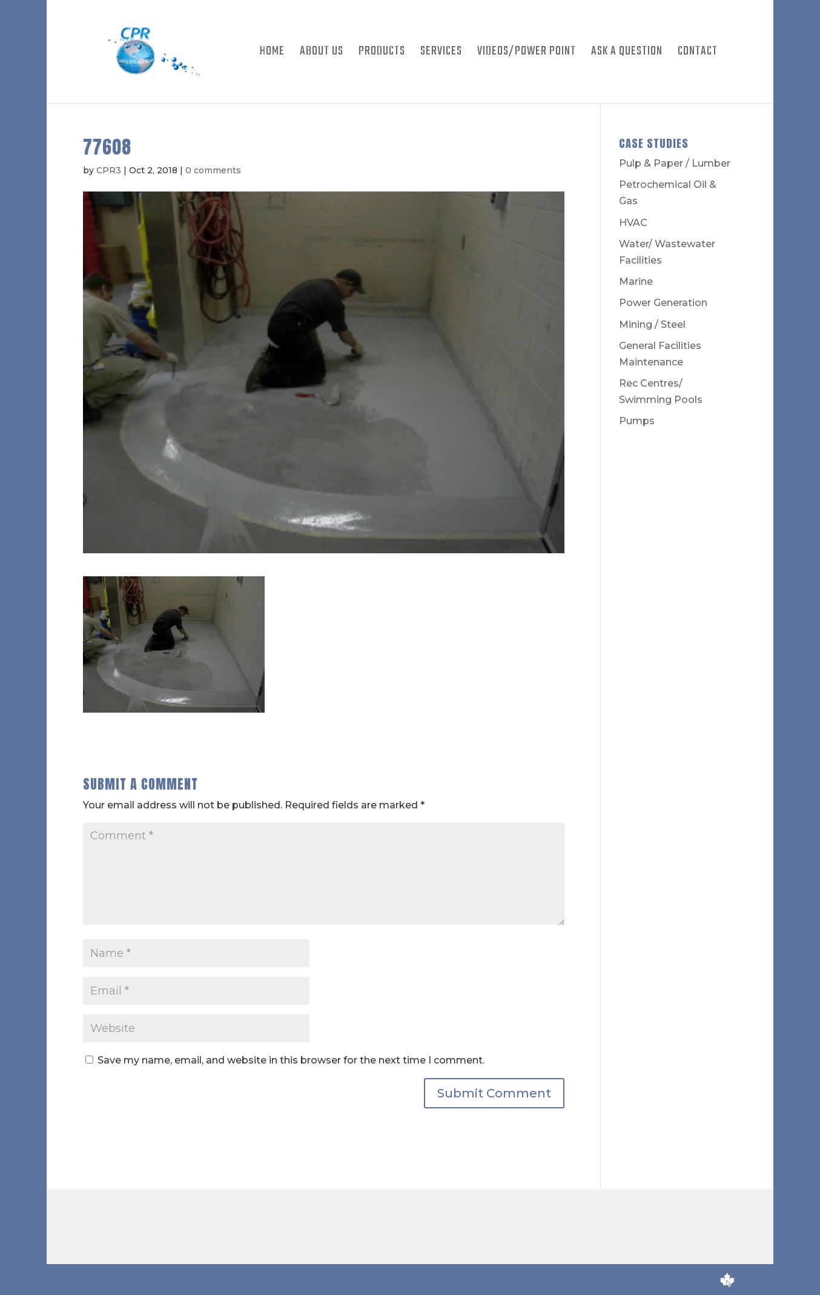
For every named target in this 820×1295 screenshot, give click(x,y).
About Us (321, 54)
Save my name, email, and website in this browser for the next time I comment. (291, 1060)
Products (382, 54)
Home (272, 54)
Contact (698, 54)
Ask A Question (627, 54)
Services (441, 54)
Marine (636, 281)
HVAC (633, 222)
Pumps (637, 421)
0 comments (213, 170)
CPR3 (108, 170)
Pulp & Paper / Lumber (674, 163)
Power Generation (663, 302)
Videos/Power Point (526, 54)
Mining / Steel (652, 324)
